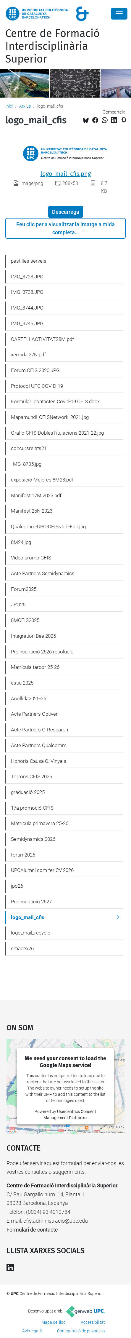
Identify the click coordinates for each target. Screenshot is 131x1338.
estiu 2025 (22, 683)
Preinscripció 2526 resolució (42, 652)
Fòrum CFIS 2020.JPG (35, 370)
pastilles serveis (28, 261)
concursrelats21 (29, 448)
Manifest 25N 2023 (31, 511)
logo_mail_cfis (27, 917)
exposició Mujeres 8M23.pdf (42, 480)
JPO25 (18, 604)
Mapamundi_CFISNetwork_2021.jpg (50, 417)
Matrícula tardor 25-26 (35, 667)
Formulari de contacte (32, 1230)
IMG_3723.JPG (27, 277)
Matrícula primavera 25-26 (39, 823)
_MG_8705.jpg (26, 464)
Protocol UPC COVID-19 (37, 386)
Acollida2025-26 (28, 698)
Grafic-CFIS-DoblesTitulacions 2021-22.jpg (57, 433)
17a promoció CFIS (32, 808)
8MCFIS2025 (25, 620)
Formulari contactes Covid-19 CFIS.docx (55, 401)
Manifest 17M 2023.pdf (36, 495)
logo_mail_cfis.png (66, 173)
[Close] (119, 14)
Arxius (25, 106)
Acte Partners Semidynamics (43, 573)
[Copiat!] (123, 120)
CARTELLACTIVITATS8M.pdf (42, 339)
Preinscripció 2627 (31, 902)
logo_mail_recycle (30, 933)
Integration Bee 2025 (33, 636)
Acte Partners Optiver (34, 714)
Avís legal (30, 1331)
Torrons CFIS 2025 (31, 776)
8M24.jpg (21, 542)
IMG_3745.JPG (27, 323)
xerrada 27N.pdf (28, 355)
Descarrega (65, 212)
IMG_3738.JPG (27, 292)
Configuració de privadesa (81, 1331)
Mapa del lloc (53, 1322)
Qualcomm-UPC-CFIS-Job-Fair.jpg (48, 527)
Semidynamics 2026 (33, 839)
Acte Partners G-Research (39, 730)
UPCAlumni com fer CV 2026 (42, 870)
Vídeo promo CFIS (31, 558)
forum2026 (23, 855)
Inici (9, 106)
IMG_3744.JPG (27, 308)
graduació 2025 (28, 792)
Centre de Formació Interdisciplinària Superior (52, 46)
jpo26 (17, 886)
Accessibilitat (93, 1322)
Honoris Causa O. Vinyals (38, 761)
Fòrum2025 (23, 589)
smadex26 (22, 948)
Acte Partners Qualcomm (39, 745)
